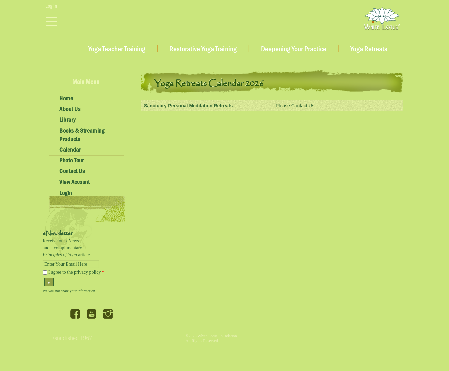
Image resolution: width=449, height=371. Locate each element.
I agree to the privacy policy (76, 272)
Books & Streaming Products (81, 135)
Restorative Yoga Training (203, 49)
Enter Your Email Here (65, 264)
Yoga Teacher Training (116, 49)
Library (67, 120)
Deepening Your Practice (293, 49)
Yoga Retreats (368, 49)
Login (65, 193)
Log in (51, 6)
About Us (69, 109)
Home (66, 99)
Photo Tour (71, 161)
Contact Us (72, 171)
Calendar (70, 150)
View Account (74, 182)
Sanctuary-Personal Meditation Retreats (188, 105)
